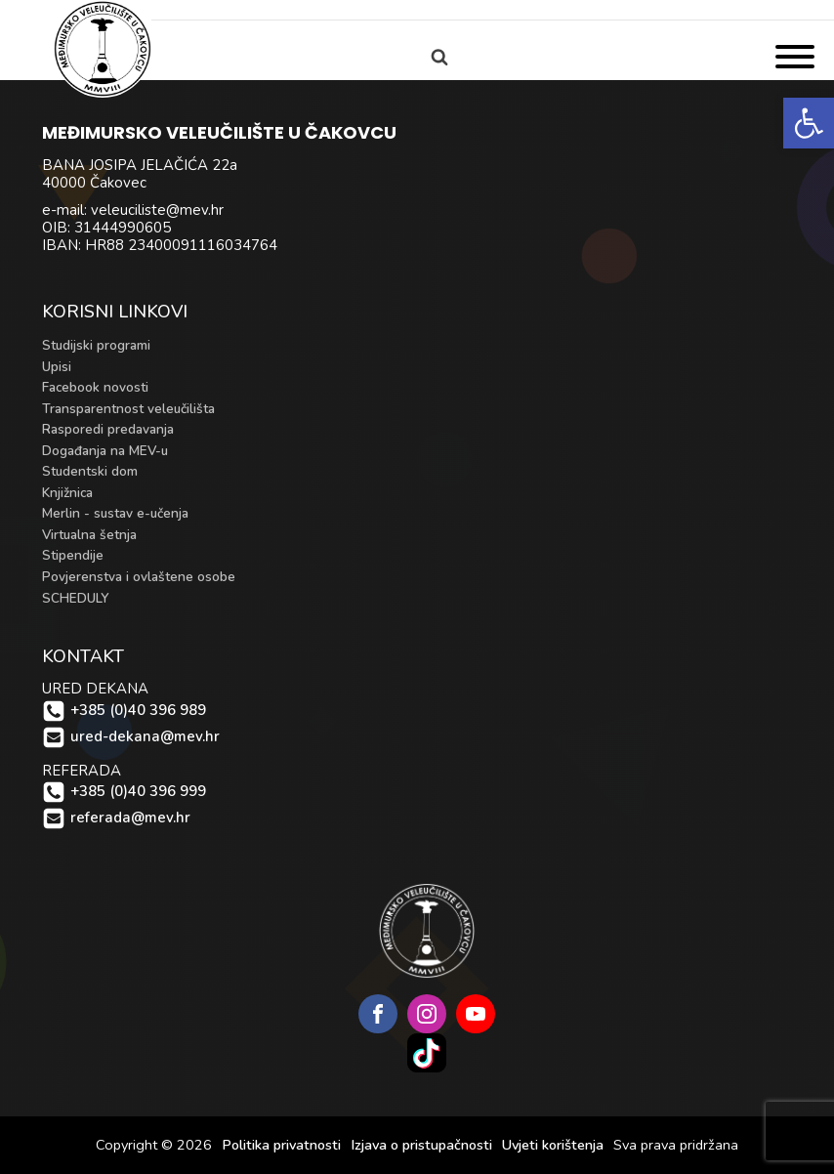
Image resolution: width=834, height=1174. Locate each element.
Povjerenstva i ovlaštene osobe (138, 576)
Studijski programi (96, 345)
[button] (808, 123)
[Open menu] (794, 56)
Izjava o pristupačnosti (421, 1145)
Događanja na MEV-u (105, 450)
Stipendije (73, 555)
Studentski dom (90, 471)
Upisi (56, 366)
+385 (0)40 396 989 (138, 710)
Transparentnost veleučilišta (128, 408)
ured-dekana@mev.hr (145, 737)
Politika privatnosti (281, 1145)
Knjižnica (67, 492)
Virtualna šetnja (89, 534)
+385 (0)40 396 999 (138, 791)
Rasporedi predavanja (108, 429)
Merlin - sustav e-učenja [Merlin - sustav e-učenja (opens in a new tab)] (115, 513)
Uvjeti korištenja (553, 1145)
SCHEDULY (75, 598)
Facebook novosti (95, 387)
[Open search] (439, 56)
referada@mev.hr (130, 818)
